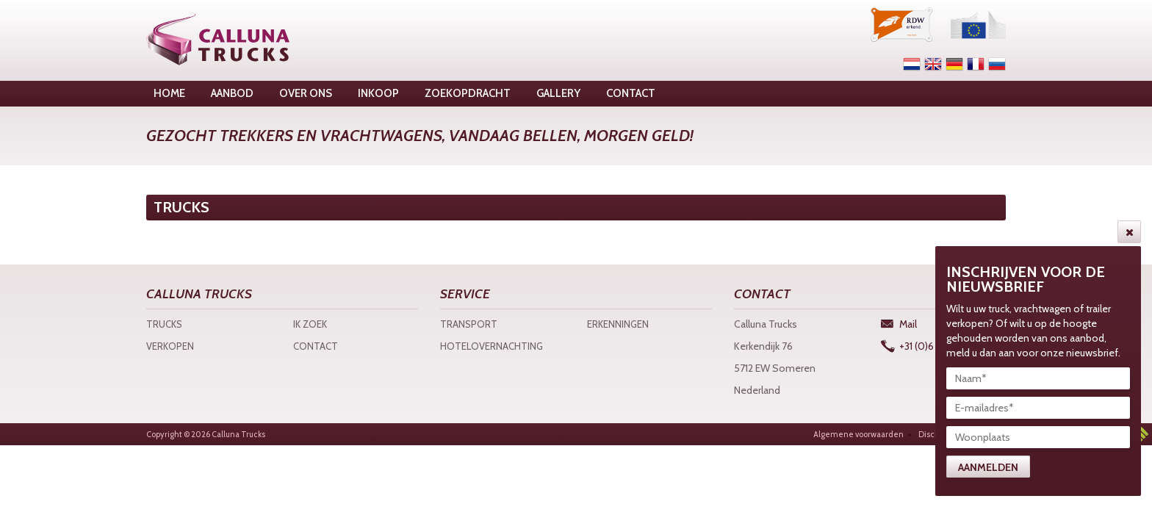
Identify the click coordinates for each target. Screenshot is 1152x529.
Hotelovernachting (491, 346)
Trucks (164, 324)
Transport (468, 324)
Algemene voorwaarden (858, 434)
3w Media (1141, 434)
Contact (315, 346)
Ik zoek (310, 324)
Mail (908, 324)
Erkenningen (618, 324)
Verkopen (170, 346)
